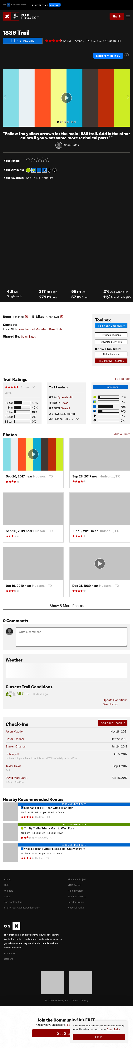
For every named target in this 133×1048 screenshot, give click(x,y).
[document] (99, 1032)
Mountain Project (77, 879)
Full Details (122, 378)
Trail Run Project (77, 896)
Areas (78, 40)
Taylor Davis (13, 766)
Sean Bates (71, 145)
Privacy (84, 1000)
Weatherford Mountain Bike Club (40, 329)
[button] (7, 98)
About (7, 879)
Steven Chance (16, 746)
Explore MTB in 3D (108, 55)
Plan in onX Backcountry (111, 325)
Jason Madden (15, 731)
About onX (10, 953)
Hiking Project (75, 890)
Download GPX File (111, 341)
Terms (74, 1000)
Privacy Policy (113, 1029)
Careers (8, 958)
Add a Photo (122, 434)
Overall (65, 408)
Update (115, 700)
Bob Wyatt (12, 754)
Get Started (66, 1033)
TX (88, 40)
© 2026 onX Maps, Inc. (56, 1000)
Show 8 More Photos (66, 605)
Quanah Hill (113, 40)
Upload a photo (111, 354)
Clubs (7, 896)
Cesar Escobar (15, 739)
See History (110, 704)
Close (98, 1037)
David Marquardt (16, 777)
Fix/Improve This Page (111, 360)
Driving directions (111, 334)
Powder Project (76, 901)
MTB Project (74, 885)
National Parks (76, 907)
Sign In (116, 16)
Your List (47, 177)
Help (6, 885)
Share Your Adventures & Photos (22, 907)
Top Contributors (13, 901)
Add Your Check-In (113, 722)
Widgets (8, 890)
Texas (64, 403)
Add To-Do (33, 177)
